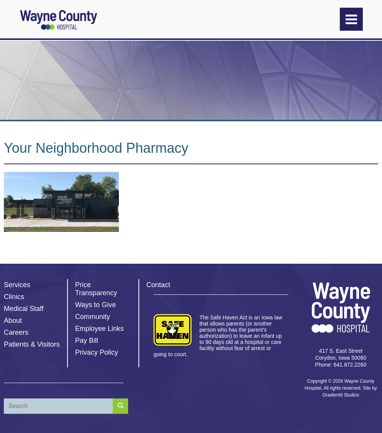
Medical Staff (24, 308)
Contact (158, 285)
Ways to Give (95, 305)
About (13, 320)
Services (17, 285)
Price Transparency (96, 289)
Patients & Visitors (32, 344)
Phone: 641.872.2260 (340, 365)
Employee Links (99, 328)
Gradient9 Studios (340, 395)
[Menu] (351, 19)
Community (92, 317)
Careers (16, 332)
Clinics (14, 297)
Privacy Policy (96, 352)
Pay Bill (86, 340)
